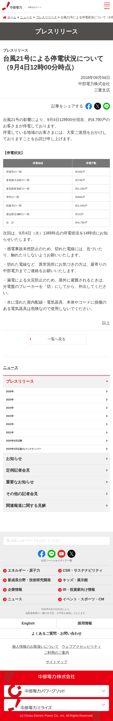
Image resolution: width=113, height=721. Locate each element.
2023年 (10, 416)
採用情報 (85, 623)
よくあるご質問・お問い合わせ (56, 633)
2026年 (10, 391)
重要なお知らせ (20, 482)
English (28, 623)
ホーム (11, 17)
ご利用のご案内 (56, 653)
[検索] (8, 540)
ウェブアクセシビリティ (81, 647)
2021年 (10, 432)
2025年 (10, 399)
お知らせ (14, 458)
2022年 (10, 424)
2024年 (10, 407)
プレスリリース (46, 17)
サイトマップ (56, 662)
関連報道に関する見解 (26, 505)
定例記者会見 (18, 470)
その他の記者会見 (22, 494)
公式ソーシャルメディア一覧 (56, 560)
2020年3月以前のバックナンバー (23, 449)
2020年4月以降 (14, 440)
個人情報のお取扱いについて (35, 647)
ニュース (15, 367)
